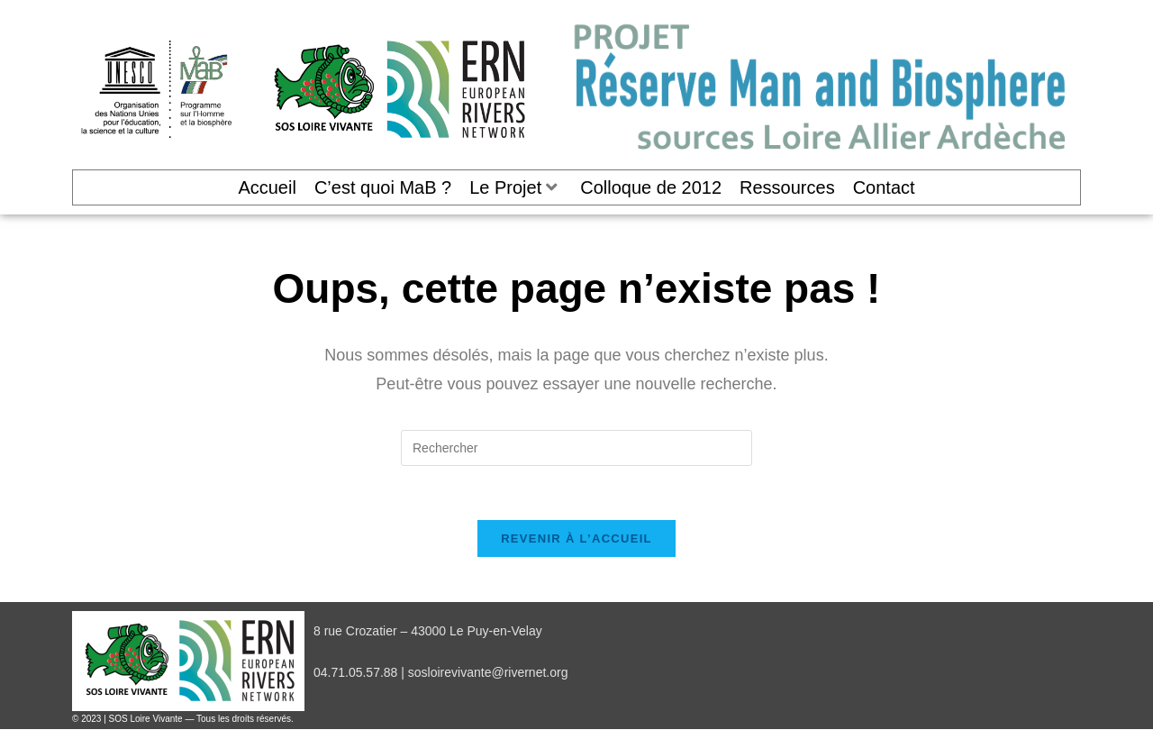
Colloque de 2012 (651, 187)
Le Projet (513, 187)
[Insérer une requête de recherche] (576, 448)
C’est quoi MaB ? (382, 187)
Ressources (787, 187)
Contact (884, 187)
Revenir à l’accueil (576, 538)
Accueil (266, 187)
